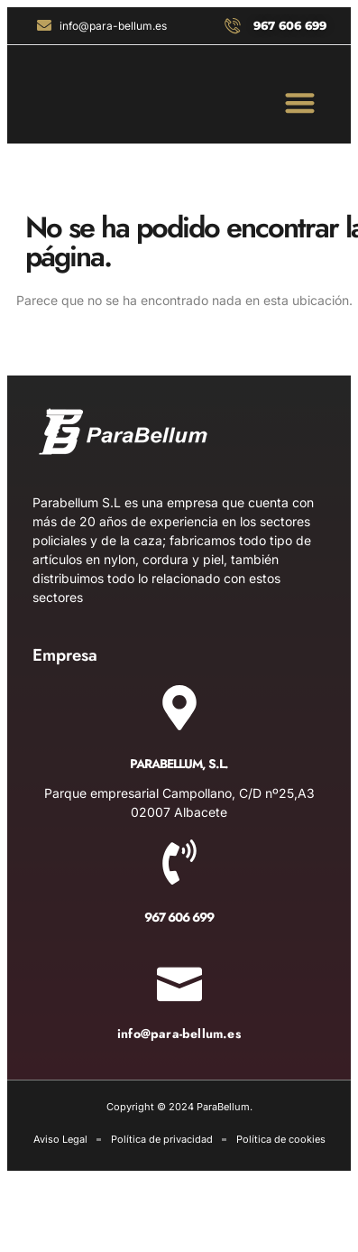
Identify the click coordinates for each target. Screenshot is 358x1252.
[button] (301, 102)
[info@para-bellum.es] (179, 978)
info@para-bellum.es (179, 1034)
